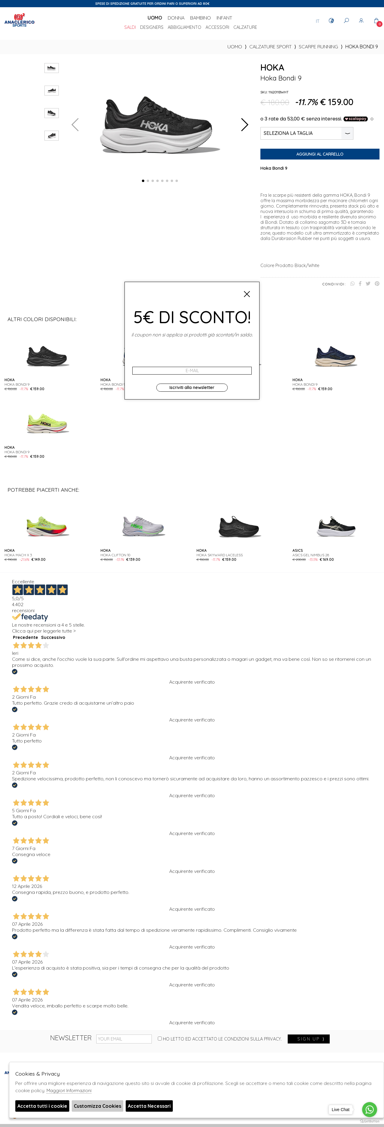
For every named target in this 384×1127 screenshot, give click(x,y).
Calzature (245, 27)
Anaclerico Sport (19, 26)
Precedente (25, 637)
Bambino (200, 18)
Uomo (155, 18)
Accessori (217, 27)
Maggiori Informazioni (69, 1090)
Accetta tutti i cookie (42, 1106)
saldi (130, 27)
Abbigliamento (184, 27)
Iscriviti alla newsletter (192, 387)
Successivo (53, 637)
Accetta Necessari (149, 1106)
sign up (311, 1039)
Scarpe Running (318, 47)
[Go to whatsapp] (369, 1109)
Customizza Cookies (97, 1106)
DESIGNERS (152, 27)
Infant (224, 18)
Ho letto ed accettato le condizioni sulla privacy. (220, 1039)
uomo (234, 47)
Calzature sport (270, 47)
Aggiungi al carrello (320, 154)
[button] (143, 181)
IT (318, 21)
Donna (176, 18)
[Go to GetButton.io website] (369, 1121)
